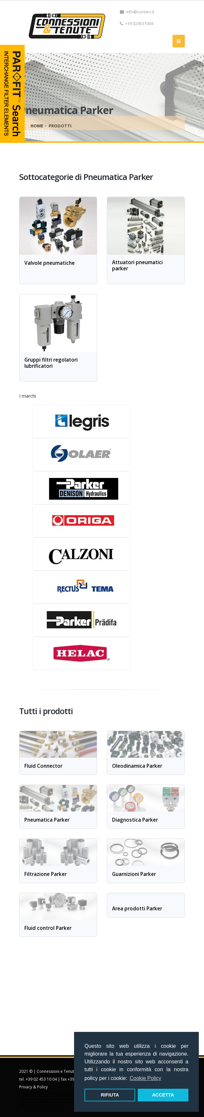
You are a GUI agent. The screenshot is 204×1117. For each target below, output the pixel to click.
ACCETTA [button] (163, 1095)
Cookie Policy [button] (145, 1078)
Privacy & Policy (33, 1087)
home (37, 126)
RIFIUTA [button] (110, 1095)
